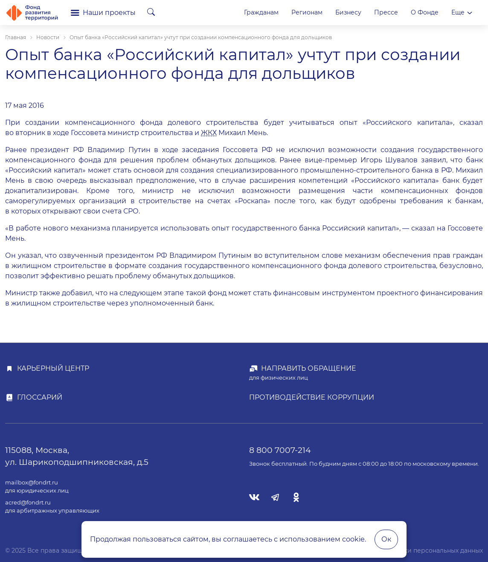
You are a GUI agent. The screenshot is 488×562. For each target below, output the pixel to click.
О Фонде (425, 12)
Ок (386, 539)
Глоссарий (39, 397)
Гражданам (261, 12)
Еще (462, 12)
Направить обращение (308, 368)
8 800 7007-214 (280, 450)
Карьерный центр (53, 368)
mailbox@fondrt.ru (31, 482)
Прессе (386, 12)
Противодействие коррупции (311, 397)
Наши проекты (103, 13)
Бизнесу (348, 12)
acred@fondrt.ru (28, 502)
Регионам (306, 12)
